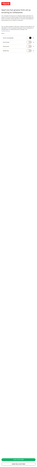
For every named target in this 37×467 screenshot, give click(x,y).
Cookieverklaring (5, 31)
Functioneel (6, 42)
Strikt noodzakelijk (8, 38)
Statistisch (6, 46)
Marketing (6, 50)
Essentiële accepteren (18, 464)
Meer (2, 33)
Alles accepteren (18, 459)
